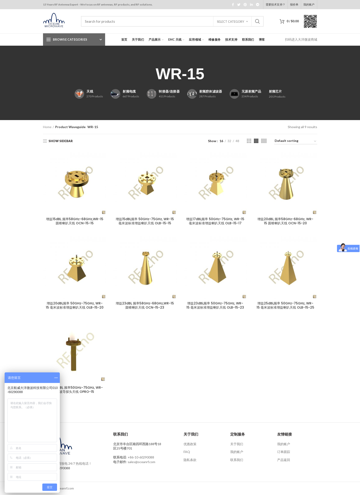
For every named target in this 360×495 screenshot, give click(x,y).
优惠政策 (190, 444)
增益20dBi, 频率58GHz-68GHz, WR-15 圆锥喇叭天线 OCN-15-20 (285, 221)
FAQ (187, 452)
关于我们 (236, 444)
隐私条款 (190, 460)
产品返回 (283, 460)
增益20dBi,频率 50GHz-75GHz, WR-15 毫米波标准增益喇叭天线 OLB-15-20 (75, 305)
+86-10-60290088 (141, 457)
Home (47, 127)
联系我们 (236, 460)
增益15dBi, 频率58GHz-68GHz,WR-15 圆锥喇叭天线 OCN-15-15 (74, 221)
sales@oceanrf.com (141, 462)
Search (257, 21)
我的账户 (236, 452)
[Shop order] (295, 141)
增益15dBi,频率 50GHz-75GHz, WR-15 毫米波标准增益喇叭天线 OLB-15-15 (145, 221)
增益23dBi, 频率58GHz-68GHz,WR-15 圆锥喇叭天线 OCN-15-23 (145, 305)
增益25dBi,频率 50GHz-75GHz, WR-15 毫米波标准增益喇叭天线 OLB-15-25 (285, 305)
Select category (230, 21)
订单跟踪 (283, 452)
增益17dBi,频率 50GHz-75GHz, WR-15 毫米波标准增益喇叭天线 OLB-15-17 (215, 221)
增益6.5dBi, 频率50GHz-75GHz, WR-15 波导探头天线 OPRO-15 (74, 389)
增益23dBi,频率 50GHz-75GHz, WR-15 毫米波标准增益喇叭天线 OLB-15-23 (215, 305)
